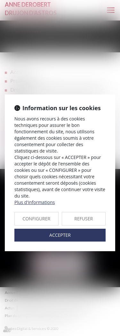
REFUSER (83, 219)
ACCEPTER (60, 235)
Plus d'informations (34, 202)
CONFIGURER (36, 219)
